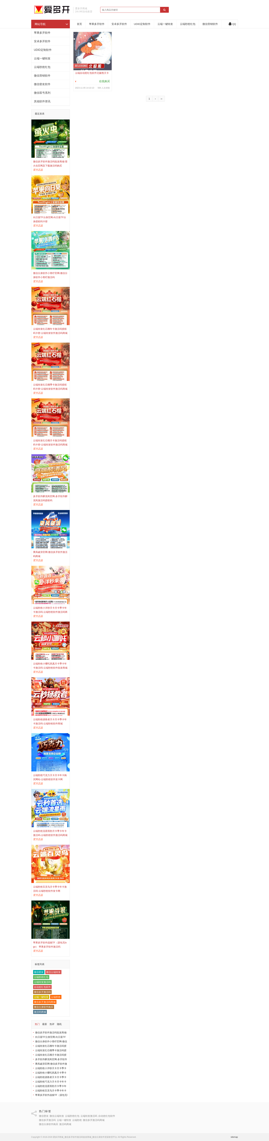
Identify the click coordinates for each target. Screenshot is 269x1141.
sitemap (234, 1137)
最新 (44, 1024)
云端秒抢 (56, 997)
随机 (59, 1024)
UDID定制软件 (43, 49)
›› (161, 98)
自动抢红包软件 (42, 987)
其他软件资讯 (42, 101)
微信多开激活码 (42, 992)
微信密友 (39, 972)
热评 (52, 1024)
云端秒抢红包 (42, 67)
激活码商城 (40, 1012)
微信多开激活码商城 (45, 1002)
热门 (37, 1024)
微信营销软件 (42, 75)
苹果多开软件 (42, 32)
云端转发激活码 (42, 982)
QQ (232, 24)
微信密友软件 (42, 84)
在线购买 (104, 81)
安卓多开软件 (42, 41)
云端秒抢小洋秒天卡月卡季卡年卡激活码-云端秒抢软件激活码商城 (50, 611)
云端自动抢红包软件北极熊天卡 (92, 73)
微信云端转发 (53, 972)
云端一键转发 (42, 58)
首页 (79, 23)
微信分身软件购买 (43, 1007)
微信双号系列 (42, 92)
